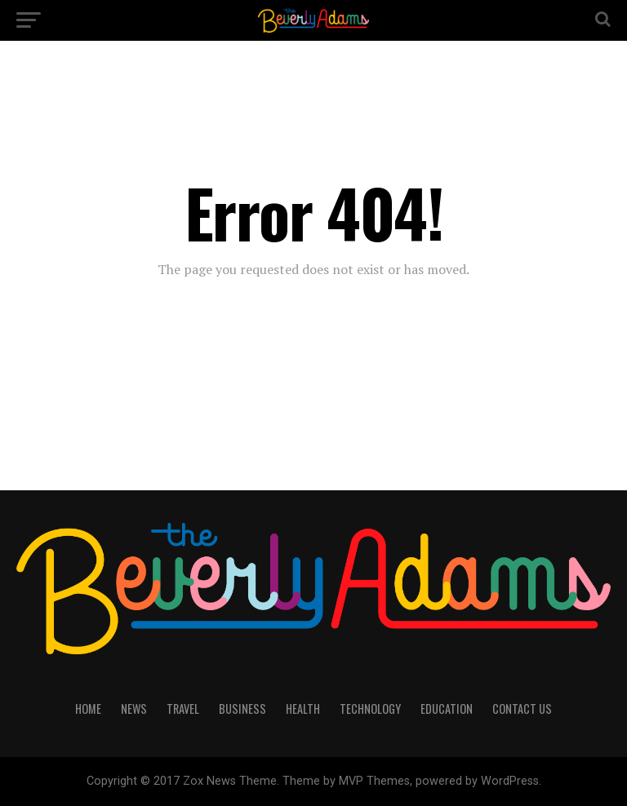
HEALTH (303, 708)
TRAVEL (183, 708)
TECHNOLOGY (370, 708)
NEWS (134, 708)
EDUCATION (446, 708)
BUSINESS (242, 708)
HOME (88, 708)
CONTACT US (522, 708)
